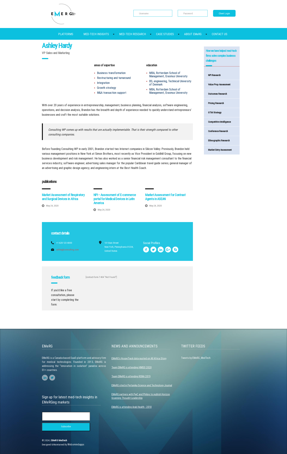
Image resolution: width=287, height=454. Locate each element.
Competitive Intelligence (219, 121)
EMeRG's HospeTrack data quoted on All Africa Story (138, 358)
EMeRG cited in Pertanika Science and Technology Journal (141, 385)
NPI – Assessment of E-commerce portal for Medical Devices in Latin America (115, 199)
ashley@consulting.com (67, 249)
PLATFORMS (65, 34)
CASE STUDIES (165, 34)
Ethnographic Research (219, 140)
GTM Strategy (214, 112)
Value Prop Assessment (219, 84)
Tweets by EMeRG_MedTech (195, 358)
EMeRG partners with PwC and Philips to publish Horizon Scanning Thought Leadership (140, 396)
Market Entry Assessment (220, 149)
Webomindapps (76, 444)
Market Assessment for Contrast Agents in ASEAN (165, 197)
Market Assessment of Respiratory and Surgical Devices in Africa (63, 197)
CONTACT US (219, 34)
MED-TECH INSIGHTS (96, 34)
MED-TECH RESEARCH (132, 34)
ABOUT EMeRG (193, 34)
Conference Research (218, 131)
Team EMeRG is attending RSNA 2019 (130, 376)
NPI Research (214, 75)
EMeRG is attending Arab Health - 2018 (131, 407)
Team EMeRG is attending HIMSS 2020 (131, 367)
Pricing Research (216, 103)
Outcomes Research (217, 93)
